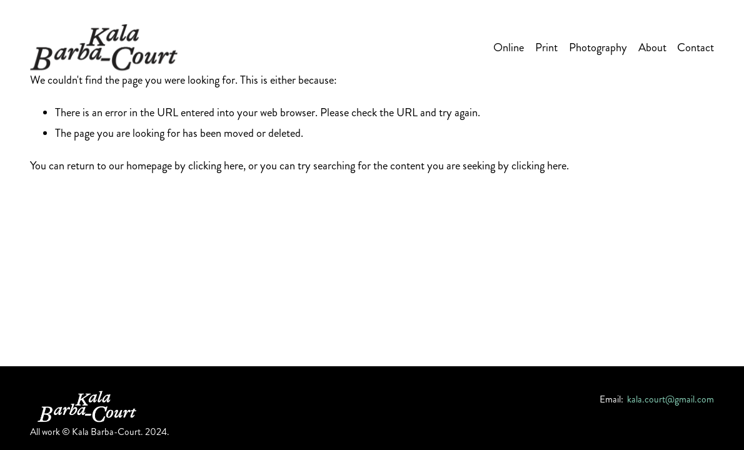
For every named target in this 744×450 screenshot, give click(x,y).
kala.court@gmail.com (670, 399)
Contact (695, 47)
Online (508, 47)
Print (546, 47)
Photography (598, 47)
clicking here (215, 166)
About (652, 47)
